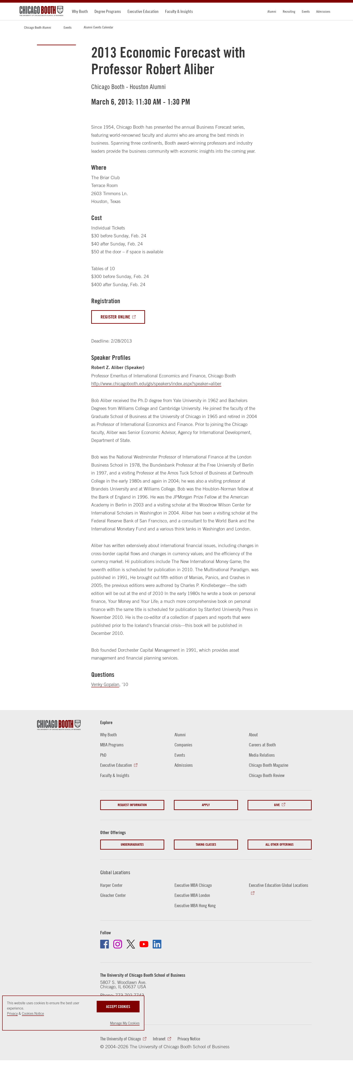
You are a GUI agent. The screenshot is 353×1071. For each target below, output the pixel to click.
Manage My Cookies (125, 1023)
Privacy (12, 1013)
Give (277, 806)
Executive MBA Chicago (193, 886)
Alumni (271, 11)
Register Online (115, 317)
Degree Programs (107, 11)
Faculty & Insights (179, 11)
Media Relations (262, 755)
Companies (183, 745)
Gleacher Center (113, 896)
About (253, 734)
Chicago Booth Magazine (268, 766)
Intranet (159, 1040)
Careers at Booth (262, 745)
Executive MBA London (192, 896)
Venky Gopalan (105, 684)
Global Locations (116, 873)
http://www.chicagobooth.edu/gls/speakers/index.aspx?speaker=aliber (157, 383)
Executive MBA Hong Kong (195, 906)
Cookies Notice (33, 1013)
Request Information (132, 806)
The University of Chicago (120, 1040)
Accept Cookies (118, 1006)
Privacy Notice (189, 1040)
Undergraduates (132, 845)
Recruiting (289, 11)
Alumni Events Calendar (98, 27)
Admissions (323, 11)
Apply (206, 806)
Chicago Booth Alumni (37, 27)
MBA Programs (112, 745)
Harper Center (111, 886)
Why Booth (80, 11)
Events (306, 11)
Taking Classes (206, 845)
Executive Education (143, 11)
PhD (103, 755)
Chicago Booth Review (267, 776)
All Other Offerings (280, 845)
